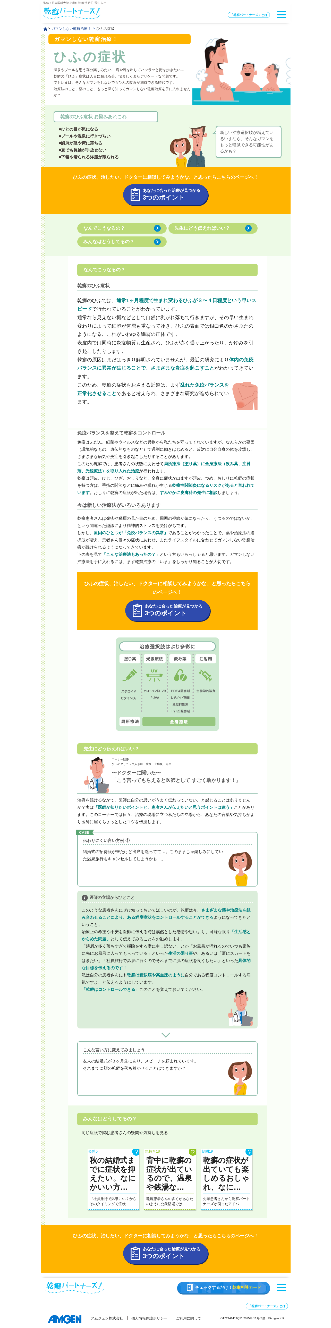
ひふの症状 (105, 29)
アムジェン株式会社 (107, 1318)
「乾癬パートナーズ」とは (248, 15)
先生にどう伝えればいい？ (202, 228)
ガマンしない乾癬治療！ (71, 29)
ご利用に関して (188, 1318)
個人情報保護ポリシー (149, 1318)
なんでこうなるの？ (104, 228)
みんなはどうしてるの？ (108, 241)
